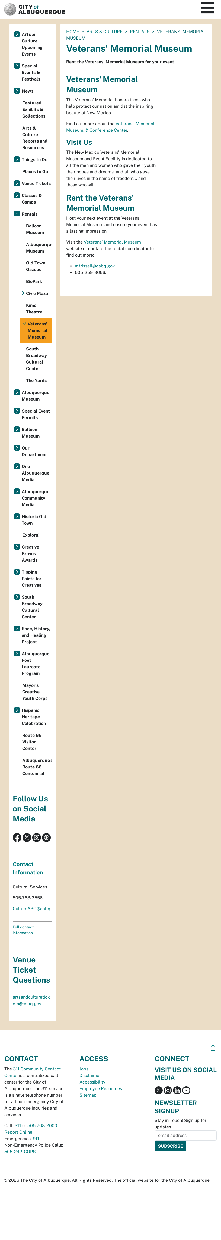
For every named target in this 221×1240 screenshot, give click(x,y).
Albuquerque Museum (39, 248)
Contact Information (28, 868)
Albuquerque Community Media (35, 498)
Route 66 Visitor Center (32, 742)
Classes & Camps (32, 199)
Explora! (31, 535)
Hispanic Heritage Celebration (34, 717)
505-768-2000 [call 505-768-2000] (42, 1125)
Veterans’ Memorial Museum (112, 242)
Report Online (18, 1132)
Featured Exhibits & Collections (33, 109)
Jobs (83, 1069)
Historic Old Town (34, 520)
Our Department (34, 451)
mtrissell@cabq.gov (95, 266)
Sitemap (88, 1095)
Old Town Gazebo (35, 266)
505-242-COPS (20, 1151)
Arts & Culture (105, 31)
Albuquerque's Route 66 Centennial (37, 767)
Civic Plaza (37, 293)
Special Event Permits (36, 414)
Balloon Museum (35, 229)
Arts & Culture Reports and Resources (34, 137)
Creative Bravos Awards (30, 553)
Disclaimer (90, 1075)
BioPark (34, 281)
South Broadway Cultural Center (36, 358)
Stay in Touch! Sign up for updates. (180, 1124)
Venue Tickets (36, 183)
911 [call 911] (36, 1138)
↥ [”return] (213, 1048)
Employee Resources (100, 1088)
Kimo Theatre (34, 309)
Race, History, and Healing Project (36, 635)
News (27, 91)
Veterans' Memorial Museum (37, 330)
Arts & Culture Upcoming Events (32, 44)
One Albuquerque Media (35, 473)
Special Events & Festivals (31, 72)
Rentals (140, 31)
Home (72, 31)
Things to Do (34, 159)
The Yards (36, 380)
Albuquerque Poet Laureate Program (35, 663)
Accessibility (92, 1082)
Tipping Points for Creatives (31, 579)
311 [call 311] (18, 1125)
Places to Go (35, 171)
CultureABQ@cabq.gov (36, 908)
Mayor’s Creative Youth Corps (34, 692)
